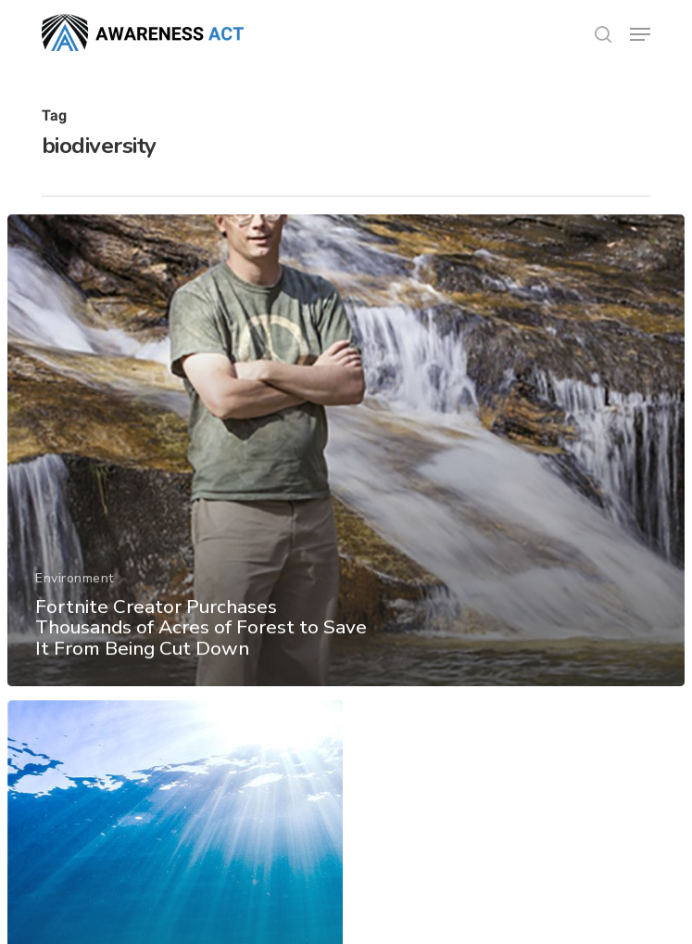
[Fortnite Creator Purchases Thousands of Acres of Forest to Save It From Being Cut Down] (346, 456)
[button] (640, 34)
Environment (74, 584)
